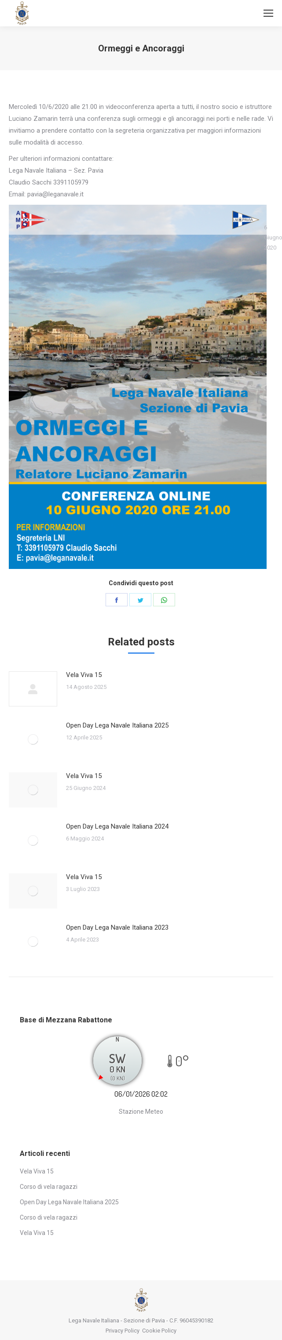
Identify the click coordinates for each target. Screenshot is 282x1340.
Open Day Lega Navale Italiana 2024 (117, 826)
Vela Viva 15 (84, 675)
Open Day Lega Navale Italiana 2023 (117, 927)
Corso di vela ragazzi (48, 1186)
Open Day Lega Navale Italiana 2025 (117, 725)
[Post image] (33, 688)
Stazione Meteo (141, 1111)
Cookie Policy (159, 1330)
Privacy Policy (122, 1330)
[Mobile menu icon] (268, 13)
